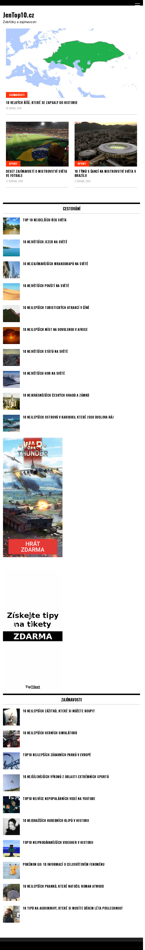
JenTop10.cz (18, 14)
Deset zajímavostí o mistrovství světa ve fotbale (36, 173)
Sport (13, 163)
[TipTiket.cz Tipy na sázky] (32, 687)
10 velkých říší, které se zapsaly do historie (42, 102)
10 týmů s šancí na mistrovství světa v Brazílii (105, 173)
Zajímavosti (16, 95)
